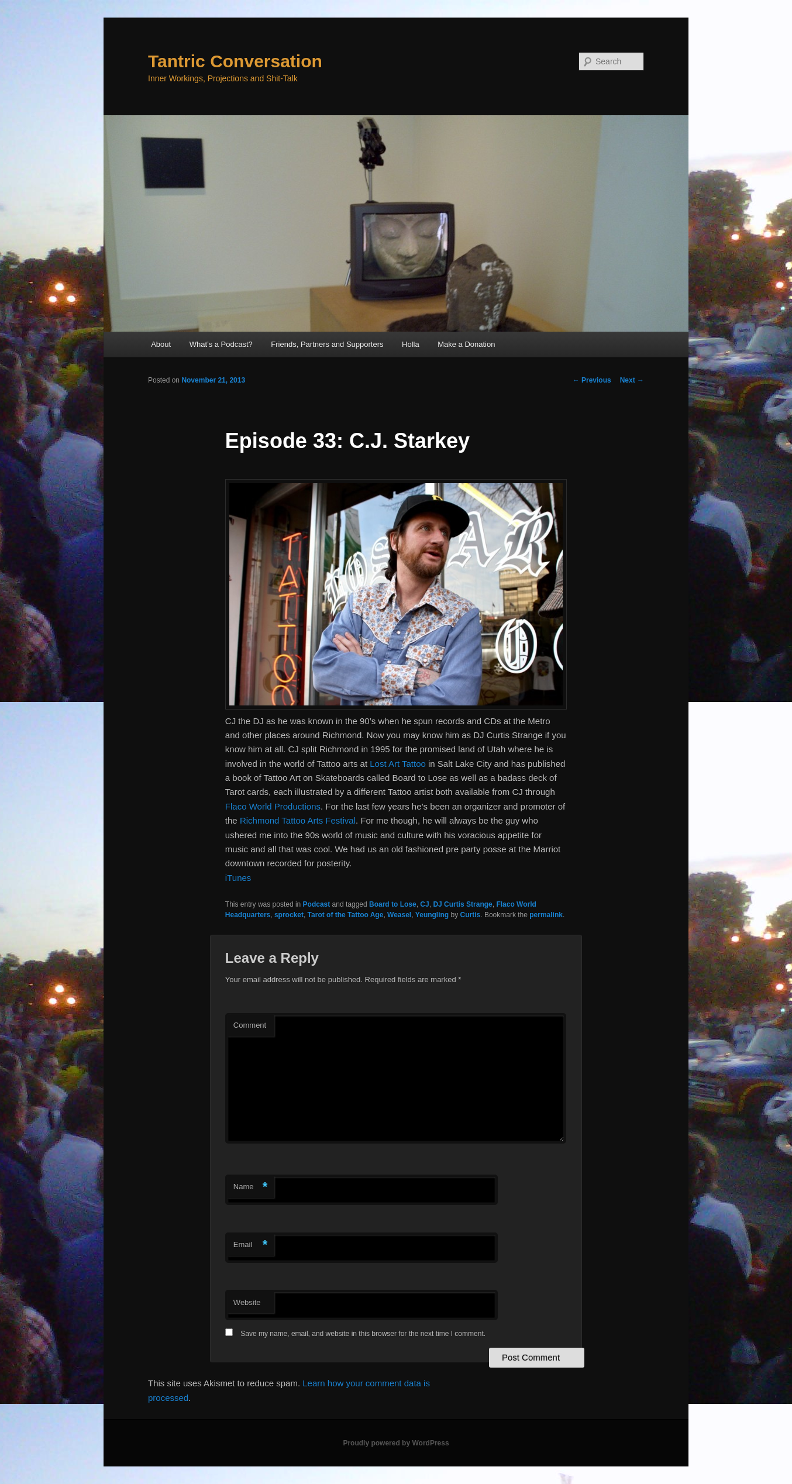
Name (250, 1187)
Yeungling (432, 915)
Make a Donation (466, 344)
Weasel (399, 915)
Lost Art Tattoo (398, 764)
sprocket (289, 915)
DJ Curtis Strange (462, 904)
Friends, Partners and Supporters (327, 344)
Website (247, 1302)
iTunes (238, 878)
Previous (592, 380)
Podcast (316, 904)
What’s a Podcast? (221, 344)
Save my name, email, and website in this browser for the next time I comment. (362, 1334)
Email (250, 1245)
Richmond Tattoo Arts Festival (298, 820)
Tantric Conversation (235, 61)
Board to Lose (392, 904)
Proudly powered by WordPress (396, 1443)
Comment (249, 1025)
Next (632, 380)
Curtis (470, 915)
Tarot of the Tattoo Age (346, 915)
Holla (410, 344)
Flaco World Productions (273, 806)
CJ (424, 904)
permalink (546, 915)
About (161, 344)
